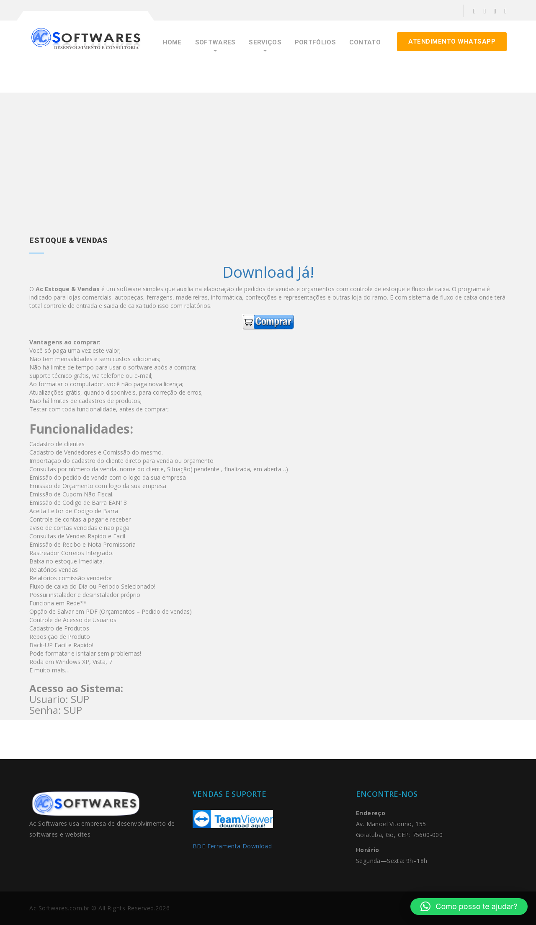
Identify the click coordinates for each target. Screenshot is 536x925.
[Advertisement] (268, 172)
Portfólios (315, 42)
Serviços (265, 42)
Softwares (215, 42)
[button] (469, 906)
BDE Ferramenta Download (233, 846)
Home (172, 42)
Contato (365, 42)
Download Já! (268, 272)
